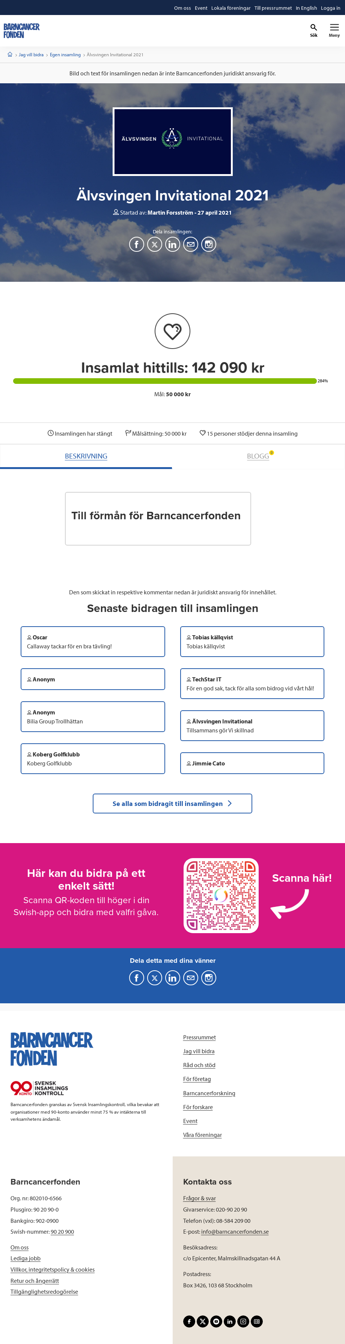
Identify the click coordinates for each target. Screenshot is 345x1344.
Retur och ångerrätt (35, 1280)
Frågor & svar (199, 1198)
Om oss (20, 1247)
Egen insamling (65, 54)
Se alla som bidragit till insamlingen (173, 803)
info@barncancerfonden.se (235, 1231)
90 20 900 (62, 1231)
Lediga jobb (26, 1258)
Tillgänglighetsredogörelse (44, 1291)
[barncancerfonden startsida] (22, 30)
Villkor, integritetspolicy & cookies (53, 1269)
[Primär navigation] (334, 31)
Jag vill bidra (31, 54)
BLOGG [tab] (260, 455)
